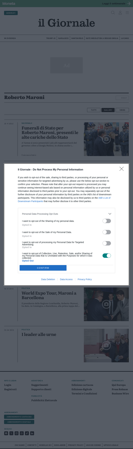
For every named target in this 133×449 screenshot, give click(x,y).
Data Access (66, 279)
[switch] (107, 221)
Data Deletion (48, 279)
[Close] (123, 170)
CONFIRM (43, 268)
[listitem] (66, 214)
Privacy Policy (85, 279)
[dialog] (66, 224)
